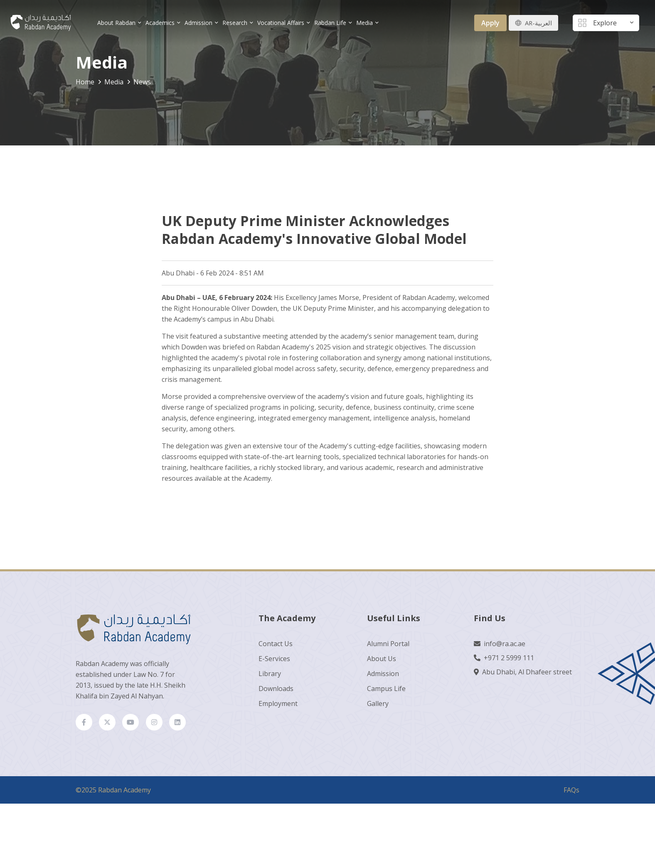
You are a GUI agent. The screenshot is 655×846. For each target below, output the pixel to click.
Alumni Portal (388, 646)
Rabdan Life (334, 23)
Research (238, 23)
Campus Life (386, 691)
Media (368, 23)
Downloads (276, 691)
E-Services (274, 661)
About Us (381, 661)
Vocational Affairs (284, 23)
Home (85, 81)
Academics (163, 23)
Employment (278, 706)
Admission (202, 23)
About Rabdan (120, 23)
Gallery (378, 706)
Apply (488, 22)
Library (270, 676)
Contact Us (276, 646)
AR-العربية (537, 22)
